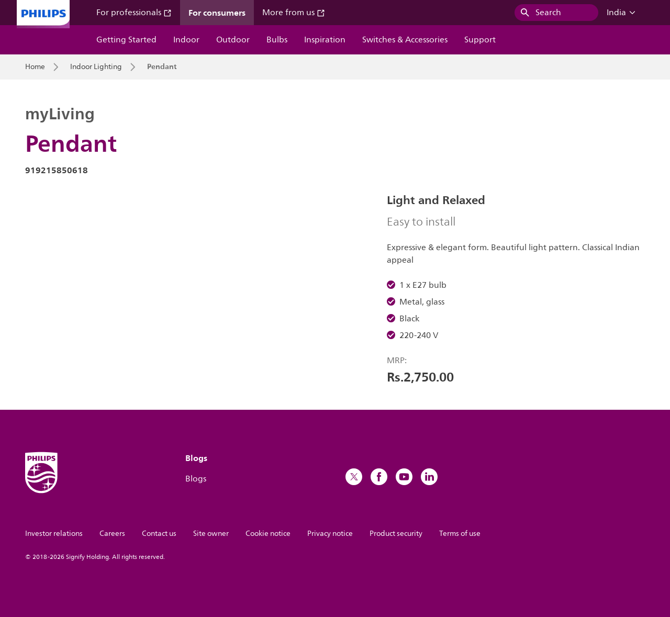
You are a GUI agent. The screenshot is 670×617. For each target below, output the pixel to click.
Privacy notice (330, 534)
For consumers (216, 12)
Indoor (186, 40)
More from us (293, 12)
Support (480, 40)
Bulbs (276, 40)
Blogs (195, 479)
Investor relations (54, 534)
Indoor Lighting (96, 67)
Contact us (159, 534)
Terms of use (460, 534)
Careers (112, 534)
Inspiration (324, 40)
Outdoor (233, 40)
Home (35, 67)
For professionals (134, 12)
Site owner (211, 534)
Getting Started (126, 40)
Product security (396, 534)
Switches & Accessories (405, 40)
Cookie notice (268, 534)
